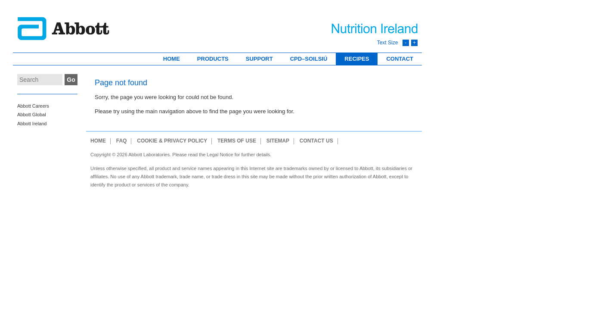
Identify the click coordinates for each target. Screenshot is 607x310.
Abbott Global (31, 114)
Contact (399, 59)
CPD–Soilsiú (309, 59)
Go (71, 79)
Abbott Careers (33, 105)
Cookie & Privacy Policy (172, 141)
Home (171, 59)
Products (213, 59)
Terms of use (236, 141)
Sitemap (277, 141)
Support (259, 59)
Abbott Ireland (32, 123)
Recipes (356, 59)
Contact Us (316, 141)
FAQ (121, 141)
